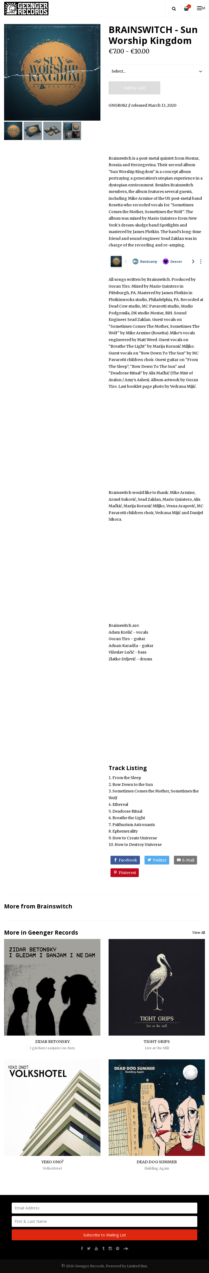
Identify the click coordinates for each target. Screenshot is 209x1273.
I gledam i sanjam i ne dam (52, 1048)
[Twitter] (157, 860)
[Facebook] (125, 860)
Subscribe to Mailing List (104, 1235)
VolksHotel (52, 1168)
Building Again (157, 1168)
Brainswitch (54, 906)
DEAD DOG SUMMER (157, 1161)
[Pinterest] (124, 872)
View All (198, 933)
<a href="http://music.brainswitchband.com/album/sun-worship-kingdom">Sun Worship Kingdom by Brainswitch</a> (157, 130)
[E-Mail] (185, 860)
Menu (201, 8)
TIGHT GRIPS (157, 1041)
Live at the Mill (157, 1048)
